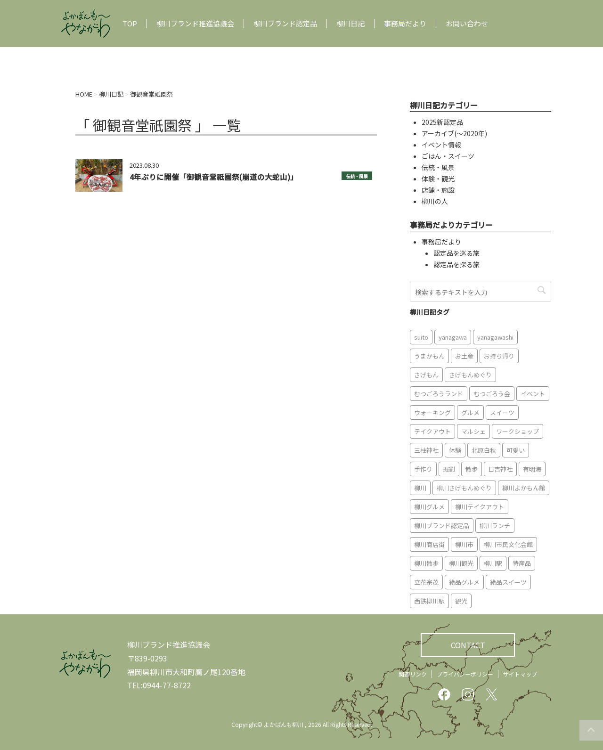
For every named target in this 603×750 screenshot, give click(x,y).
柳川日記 (350, 23)
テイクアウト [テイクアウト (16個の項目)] (432, 431)
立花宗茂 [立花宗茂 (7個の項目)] (426, 582)
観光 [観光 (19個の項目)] (461, 600)
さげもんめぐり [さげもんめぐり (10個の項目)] (470, 374)
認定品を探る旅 (456, 264)
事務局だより (405, 23)
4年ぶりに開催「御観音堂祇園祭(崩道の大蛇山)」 (214, 176)
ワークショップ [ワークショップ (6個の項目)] (517, 431)
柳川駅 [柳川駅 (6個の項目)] (493, 563)
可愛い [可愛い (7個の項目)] (515, 450)
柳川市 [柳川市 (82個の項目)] (464, 544)
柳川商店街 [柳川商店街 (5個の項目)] (429, 544)
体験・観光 (438, 178)
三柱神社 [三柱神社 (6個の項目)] (426, 450)
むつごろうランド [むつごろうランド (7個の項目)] (438, 393)
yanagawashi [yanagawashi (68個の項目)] (495, 337)
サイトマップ (520, 674)
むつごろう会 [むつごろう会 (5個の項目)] (491, 393)
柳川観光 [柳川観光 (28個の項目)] (461, 563)
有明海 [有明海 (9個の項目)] (532, 469)
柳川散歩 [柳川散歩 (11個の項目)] (426, 563)
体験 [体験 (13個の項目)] (455, 450)
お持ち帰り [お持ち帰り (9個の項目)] (499, 355)
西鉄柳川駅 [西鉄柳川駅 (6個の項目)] (429, 600)
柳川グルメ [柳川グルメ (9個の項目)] (429, 506)
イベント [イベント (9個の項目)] (533, 393)
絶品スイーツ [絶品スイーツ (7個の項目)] (508, 582)
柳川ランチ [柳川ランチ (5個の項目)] (495, 525)
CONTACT (468, 645)
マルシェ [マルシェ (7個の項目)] (473, 431)
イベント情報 (441, 144)
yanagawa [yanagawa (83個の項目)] (453, 337)
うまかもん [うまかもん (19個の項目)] (429, 355)
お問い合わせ (467, 23)
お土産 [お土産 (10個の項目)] (464, 355)
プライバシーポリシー (465, 674)
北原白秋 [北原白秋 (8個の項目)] (484, 450)
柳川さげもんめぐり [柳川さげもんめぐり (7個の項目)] (464, 487)
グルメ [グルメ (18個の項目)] (470, 412)
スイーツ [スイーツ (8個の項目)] (502, 412)
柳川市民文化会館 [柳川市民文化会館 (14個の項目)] (508, 544)
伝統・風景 (356, 176)
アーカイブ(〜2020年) (454, 133)
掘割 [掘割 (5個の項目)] (449, 469)
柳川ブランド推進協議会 (195, 23)
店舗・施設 (438, 190)
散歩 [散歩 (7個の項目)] (471, 469)
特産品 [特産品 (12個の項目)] (522, 563)
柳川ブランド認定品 (285, 23)
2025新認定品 (442, 122)
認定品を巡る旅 (456, 253)
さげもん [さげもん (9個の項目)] (426, 374)
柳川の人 (435, 201)
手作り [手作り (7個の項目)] (423, 469)
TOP (129, 23)
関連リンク (413, 674)
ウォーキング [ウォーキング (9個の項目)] (432, 412)
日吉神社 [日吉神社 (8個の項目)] (500, 469)
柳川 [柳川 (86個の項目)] (420, 487)
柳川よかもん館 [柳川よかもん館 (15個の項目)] (523, 487)
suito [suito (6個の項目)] (421, 337)
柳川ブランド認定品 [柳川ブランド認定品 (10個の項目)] (441, 525)
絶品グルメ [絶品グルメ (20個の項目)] (464, 582)
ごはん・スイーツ (448, 156)
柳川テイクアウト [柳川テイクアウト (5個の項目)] (479, 506)
